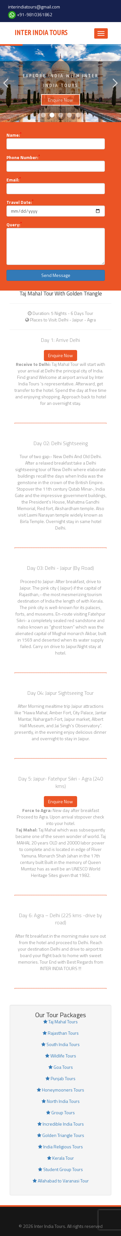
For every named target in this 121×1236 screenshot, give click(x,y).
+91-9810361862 (34, 14)
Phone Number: (23, 157)
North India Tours (61, 1101)
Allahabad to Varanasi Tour (61, 1180)
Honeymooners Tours (60, 1089)
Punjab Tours (60, 1078)
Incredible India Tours (60, 1123)
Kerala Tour (60, 1158)
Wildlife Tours (60, 1055)
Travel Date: (19, 202)
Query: (14, 224)
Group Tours (60, 1112)
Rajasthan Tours (61, 1033)
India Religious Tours (60, 1146)
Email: (13, 180)
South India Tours (60, 1044)
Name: (13, 135)
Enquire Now (60, 106)
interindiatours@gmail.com (34, 7)
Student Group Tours (60, 1169)
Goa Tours (60, 1067)
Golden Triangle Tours (60, 1135)
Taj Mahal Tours (60, 1021)
